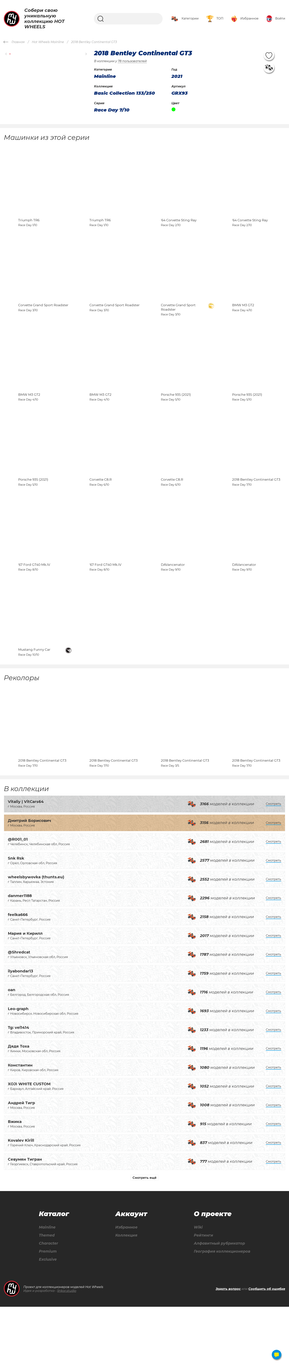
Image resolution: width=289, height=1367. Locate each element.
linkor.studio (66, 1351)
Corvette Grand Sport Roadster (43, 322)
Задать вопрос (228, 1349)
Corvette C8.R (100, 513)
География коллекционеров (221, 1311)
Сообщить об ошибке (266, 1349)
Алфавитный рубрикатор (219, 1303)
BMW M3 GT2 (243, 322)
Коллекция (125, 1295)
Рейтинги (202, 1295)
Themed (46, 1295)
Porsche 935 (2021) (176, 420)
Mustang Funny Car (34, 700)
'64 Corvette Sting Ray (178, 228)
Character (48, 1303)
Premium (47, 1311)
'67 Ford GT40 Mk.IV (34, 607)
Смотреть (273, 863)
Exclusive (47, 1319)
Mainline (47, 1287)
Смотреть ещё (144, 1237)
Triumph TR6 (28, 228)
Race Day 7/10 (111, 110)
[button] (6, 53)
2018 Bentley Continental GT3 (256, 513)
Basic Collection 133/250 (124, 93)
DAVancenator (173, 607)
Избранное (126, 1287)
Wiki (196, 1287)
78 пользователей (132, 61)
